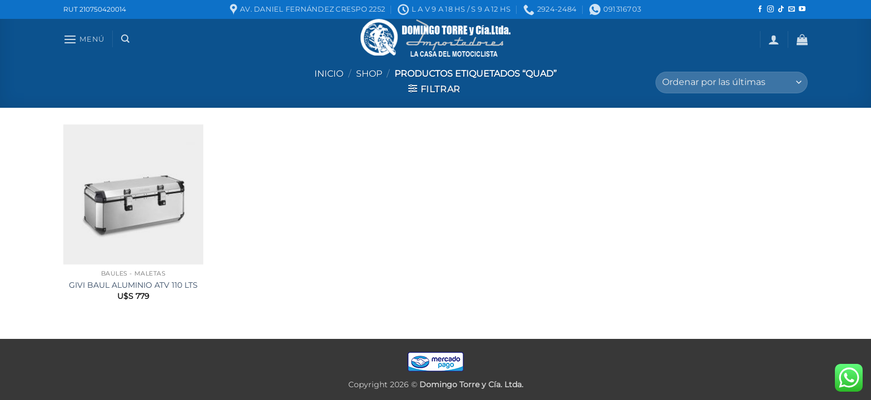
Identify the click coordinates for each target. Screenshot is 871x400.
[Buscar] (125, 38)
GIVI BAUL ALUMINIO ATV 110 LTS (133, 285)
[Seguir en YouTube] (802, 9)
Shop (369, 73)
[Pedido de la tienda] (731, 82)
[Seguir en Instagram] (770, 9)
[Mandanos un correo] (791, 9)
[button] (83, 39)
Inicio (328, 73)
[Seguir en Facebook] (760, 9)
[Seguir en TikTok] (781, 9)
